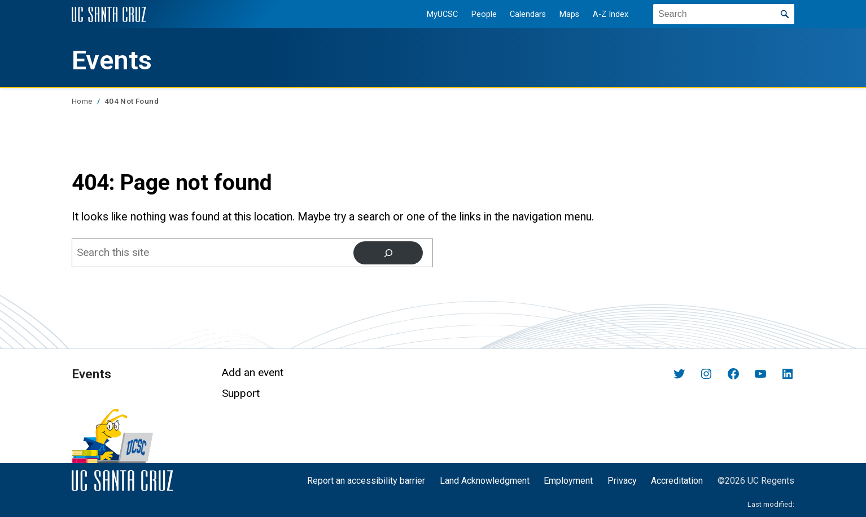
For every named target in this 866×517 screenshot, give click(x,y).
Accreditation (677, 480)
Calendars (528, 14)
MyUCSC (442, 14)
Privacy (622, 480)
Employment (568, 480)
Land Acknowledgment (485, 480)
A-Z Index (610, 14)
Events (112, 60)
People (484, 14)
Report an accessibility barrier (366, 480)
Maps (569, 14)
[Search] (388, 252)
